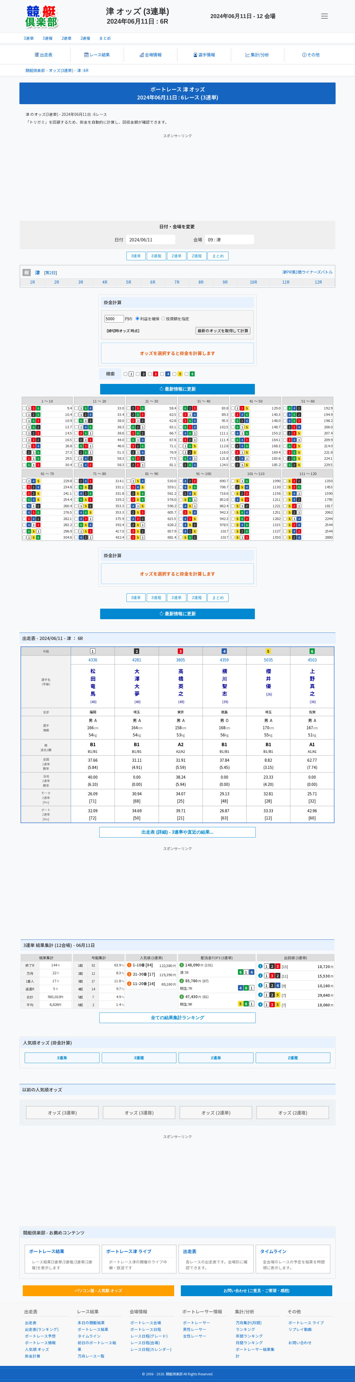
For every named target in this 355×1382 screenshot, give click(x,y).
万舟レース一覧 (91, 1356)
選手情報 (204, 54)
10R (253, 282)
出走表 (43, 54)
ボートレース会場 (145, 1322)
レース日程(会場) (145, 1342)
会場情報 (150, 54)
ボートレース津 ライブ (128, 1251)
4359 (224, 660)
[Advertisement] (177, 176)
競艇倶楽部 (35, 70)
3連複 (48, 38)
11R (286, 282)
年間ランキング (249, 1336)
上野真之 (312, 682)
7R (176, 282)
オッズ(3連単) (61, 70)
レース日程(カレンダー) (150, 1349)
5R (128, 282)
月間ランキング (249, 1342)
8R (201, 282)
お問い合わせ (300, 1342)
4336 (92, 660)
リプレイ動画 (300, 1329)
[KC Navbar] (324, 16)
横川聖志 (224, 682)
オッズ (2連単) (216, 1112)
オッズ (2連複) (293, 1112)
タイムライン (273, 1251)
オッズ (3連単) (62, 1112)
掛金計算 (32, 1356)
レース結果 (97, 54)
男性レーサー (194, 1329)
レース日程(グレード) (149, 1336)
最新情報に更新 (177, 389)
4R (104, 282)
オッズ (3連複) (139, 1112)
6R (152, 282)
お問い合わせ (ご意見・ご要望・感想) (256, 1290)
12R (318, 282)
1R (32, 282)
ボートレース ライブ (306, 1322)
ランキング (245, 1329)
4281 (136, 660)
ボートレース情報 (40, 1342)
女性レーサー (194, 1336)
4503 (312, 660)
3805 (180, 660)
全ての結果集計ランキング (177, 1017)
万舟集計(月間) (249, 1322)
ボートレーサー (196, 1322)
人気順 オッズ (37, 1349)
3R (80, 282)
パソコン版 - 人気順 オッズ (98, 1290)
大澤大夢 (137, 682)
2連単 (67, 38)
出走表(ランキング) (42, 1329)
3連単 (29, 38)
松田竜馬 (92, 682)
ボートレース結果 (46, 1251)
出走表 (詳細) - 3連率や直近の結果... (177, 832)
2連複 (85, 38)
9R (225, 282)
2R (56, 282)
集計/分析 (257, 54)
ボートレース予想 (40, 1336)
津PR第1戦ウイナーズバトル (307, 272)
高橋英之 (180, 682)
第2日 (50, 272)
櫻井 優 (271, 678)
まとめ (105, 38)
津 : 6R (82, 70)
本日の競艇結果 (91, 1322)
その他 (311, 54)
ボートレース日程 (145, 1329)
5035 (268, 660)
